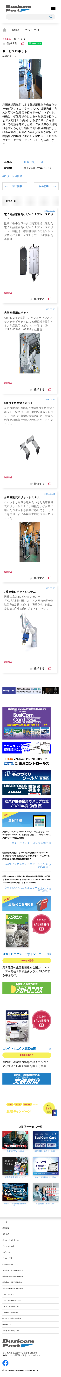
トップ (4, 1222)
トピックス (6, 1252)
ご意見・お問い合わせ (10, 1306)
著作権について (8, 1324)
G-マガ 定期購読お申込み (11, 1318)
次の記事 (44, 186)
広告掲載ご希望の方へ (10, 1312)
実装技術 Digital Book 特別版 (12, 1276)
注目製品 (15, 30)
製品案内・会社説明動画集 (12, 1282)
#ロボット (8, 176)
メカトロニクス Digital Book (12, 1270)
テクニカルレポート (9, 1246)
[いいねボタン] (22, 43)
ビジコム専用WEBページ (11, 1300)
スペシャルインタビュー (11, 1240)
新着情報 (5, 1228)
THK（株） (31, 162)
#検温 (18, 176)
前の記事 (17, 186)
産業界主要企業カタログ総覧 (13, 1288)
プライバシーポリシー (10, 1330)
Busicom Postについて (10, 1264)
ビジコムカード (8, 1294)
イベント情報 (7, 1258)
